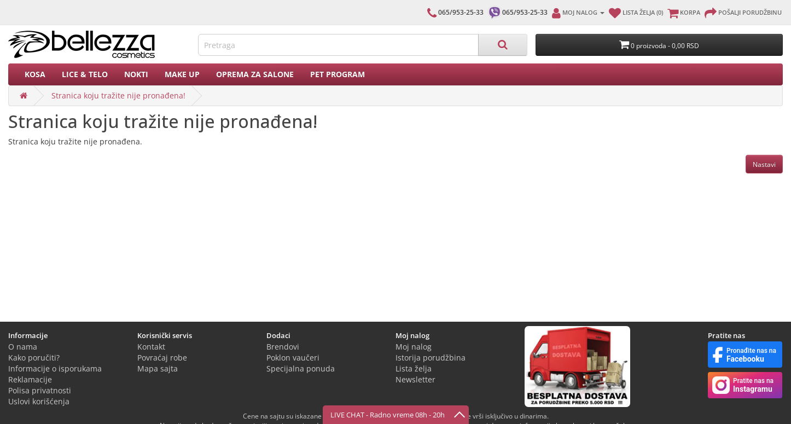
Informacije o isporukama (55, 368)
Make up (182, 74)
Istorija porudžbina (431, 357)
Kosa (35, 74)
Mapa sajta (157, 368)
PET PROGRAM (337, 74)
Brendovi (282, 346)
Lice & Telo (85, 74)
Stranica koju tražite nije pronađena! (118, 95)
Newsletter (415, 379)
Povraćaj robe (162, 357)
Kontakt (151, 346)
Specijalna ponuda (300, 368)
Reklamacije (30, 379)
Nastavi (764, 164)
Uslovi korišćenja (38, 401)
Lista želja (414, 368)
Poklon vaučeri (292, 357)
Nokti (136, 74)
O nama (22, 346)
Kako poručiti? (34, 357)
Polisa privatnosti (39, 390)
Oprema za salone (255, 74)
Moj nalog (414, 346)
